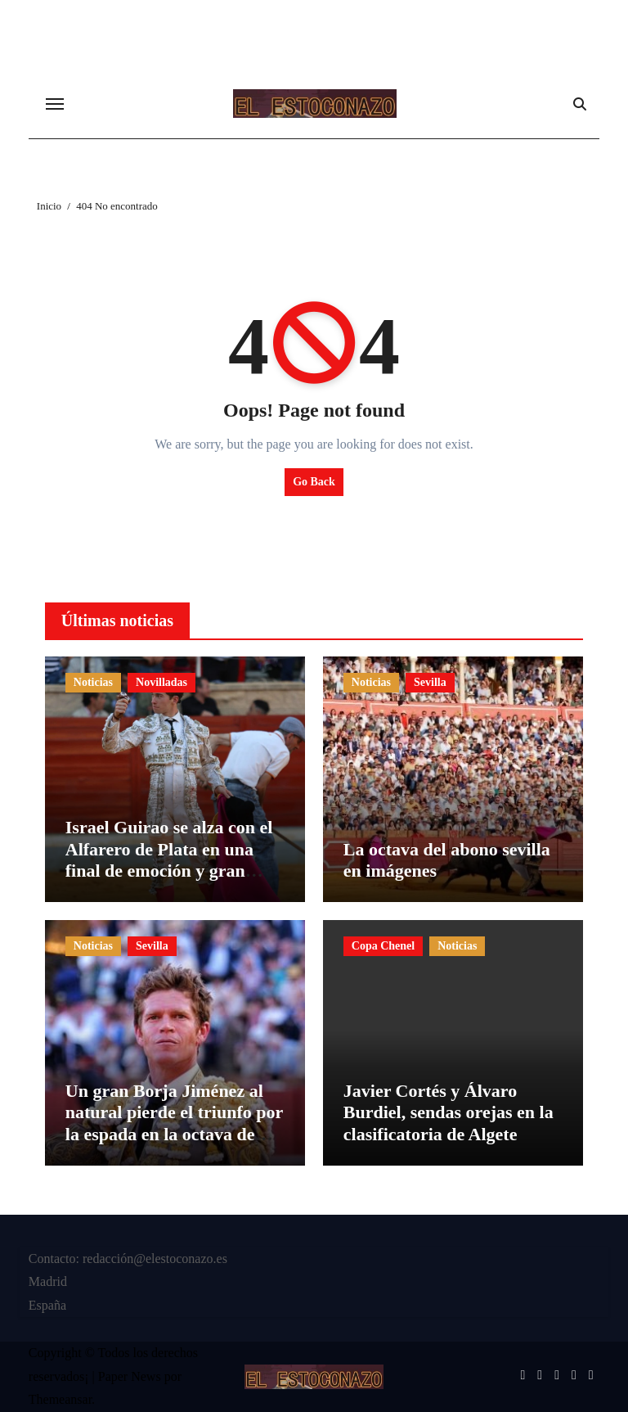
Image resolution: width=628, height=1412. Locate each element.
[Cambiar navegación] (55, 104)
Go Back (314, 482)
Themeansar (60, 1399)
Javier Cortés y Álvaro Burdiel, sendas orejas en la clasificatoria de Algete (448, 1112)
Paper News (129, 1376)
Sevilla (430, 682)
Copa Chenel (383, 946)
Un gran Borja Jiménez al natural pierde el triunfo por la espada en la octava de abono (174, 1123)
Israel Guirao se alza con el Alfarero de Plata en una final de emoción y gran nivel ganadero (169, 859)
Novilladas (161, 682)
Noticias (93, 682)
